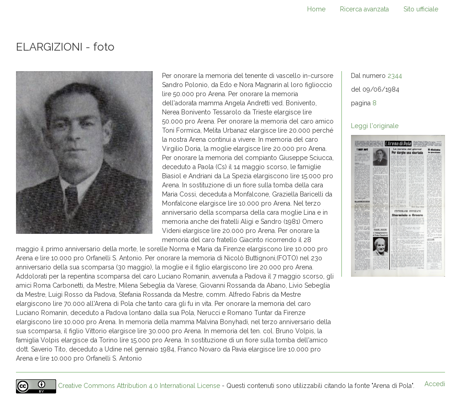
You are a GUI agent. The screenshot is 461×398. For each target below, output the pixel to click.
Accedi (434, 384)
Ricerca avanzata (364, 9)
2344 (395, 75)
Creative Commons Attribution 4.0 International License (139, 386)
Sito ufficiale (420, 9)
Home (316, 9)
